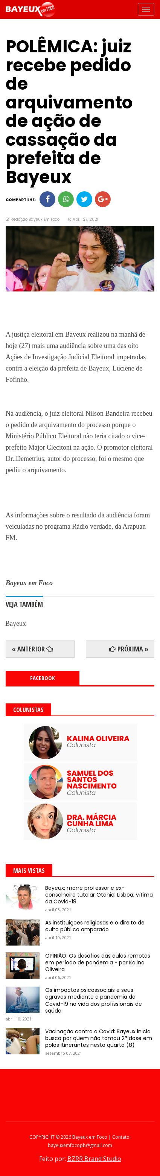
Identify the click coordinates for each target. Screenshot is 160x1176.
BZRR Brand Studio (94, 1159)
